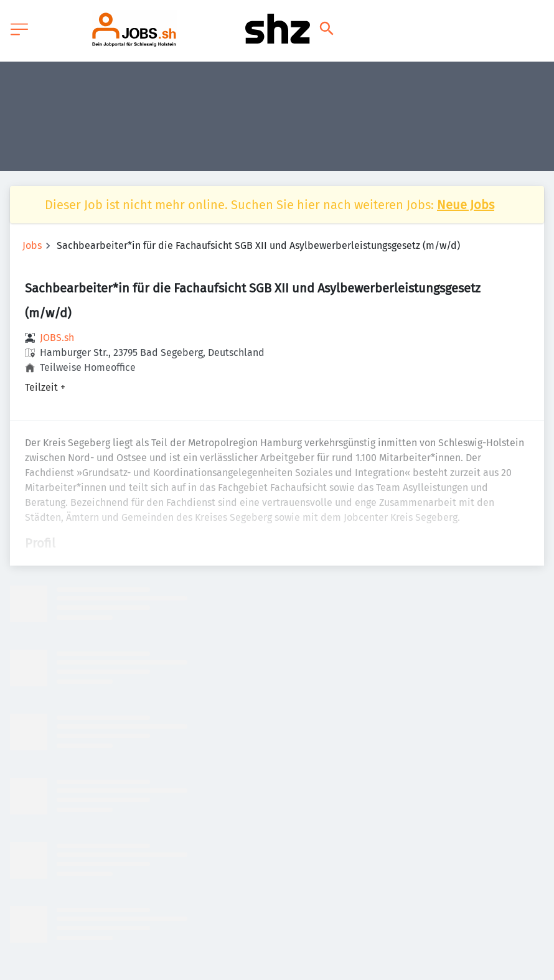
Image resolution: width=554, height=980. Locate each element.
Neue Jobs (465, 204)
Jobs (32, 245)
